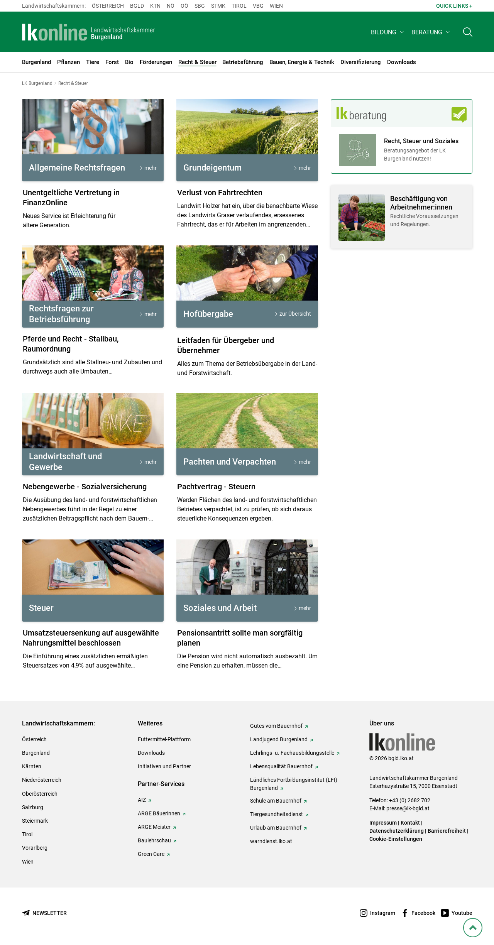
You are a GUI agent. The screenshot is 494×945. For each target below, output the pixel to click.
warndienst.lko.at (271, 841)
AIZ (142, 800)
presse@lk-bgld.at (408, 808)
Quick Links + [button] (454, 6)
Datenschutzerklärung (396, 831)
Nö (170, 6)
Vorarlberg (34, 848)
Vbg (258, 6)
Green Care (151, 854)
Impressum (383, 823)
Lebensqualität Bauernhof (281, 766)
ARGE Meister (154, 827)
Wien (276, 6)
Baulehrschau (154, 840)
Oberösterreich (40, 794)
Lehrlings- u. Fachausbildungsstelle (292, 753)
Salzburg (32, 807)
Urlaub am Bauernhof (275, 828)
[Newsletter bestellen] (44, 913)
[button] (388, 33)
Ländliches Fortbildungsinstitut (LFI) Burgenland (293, 784)
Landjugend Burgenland (279, 739)
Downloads (151, 753)
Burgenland (36, 753)
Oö (184, 6)
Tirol (239, 6)
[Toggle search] (467, 33)
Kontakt (410, 823)
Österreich (108, 6)
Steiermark (35, 821)
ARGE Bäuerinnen (159, 813)
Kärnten (31, 766)
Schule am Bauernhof (275, 801)
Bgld (137, 6)
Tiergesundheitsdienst (276, 814)
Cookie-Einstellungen (395, 839)
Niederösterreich (41, 780)
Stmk (218, 6)
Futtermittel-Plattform (164, 739)
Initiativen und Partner (164, 766)
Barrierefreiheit (447, 831)
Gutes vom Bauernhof (276, 726)
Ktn (155, 6)
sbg (200, 6)
